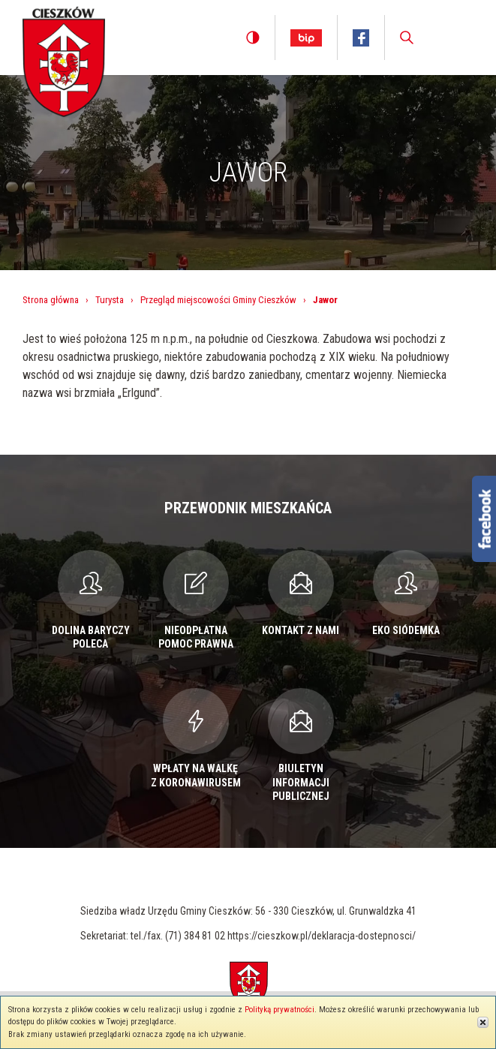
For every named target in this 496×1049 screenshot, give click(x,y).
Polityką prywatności (279, 1009)
